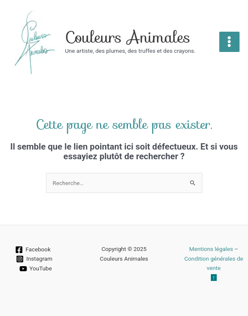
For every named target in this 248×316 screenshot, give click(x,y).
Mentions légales (211, 248)
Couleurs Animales (128, 37)
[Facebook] (33, 249)
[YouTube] (35, 268)
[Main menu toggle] (229, 42)
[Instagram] (34, 259)
